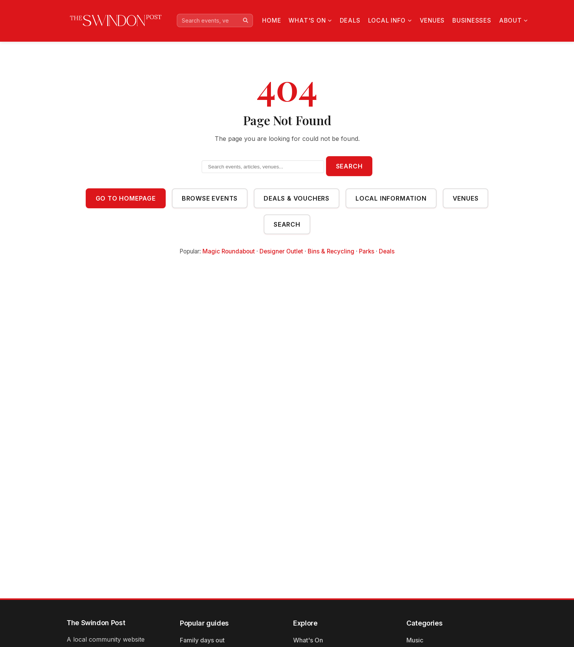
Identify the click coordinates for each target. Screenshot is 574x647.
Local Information (391, 198)
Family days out (202, 640)
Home (271, 20)
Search (349, 166)
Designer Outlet (281, 251)
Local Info (389, 20)
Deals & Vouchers (296, 198)
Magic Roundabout (228, 251)
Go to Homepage (126, 198)
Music (414, 640)
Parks (366, 251)
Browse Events (210, 198)
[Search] (245, 20)
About (512, 20)
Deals (349, 20)
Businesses (470, 20)
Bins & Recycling (331, 251)
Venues (431, 20)
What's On (310, 20)
